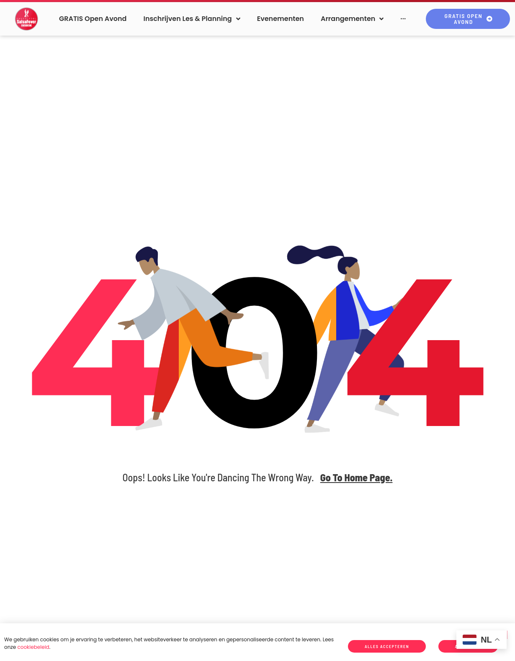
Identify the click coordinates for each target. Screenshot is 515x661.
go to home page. (356, 477)
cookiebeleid (33, 647)
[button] (191, 18)
